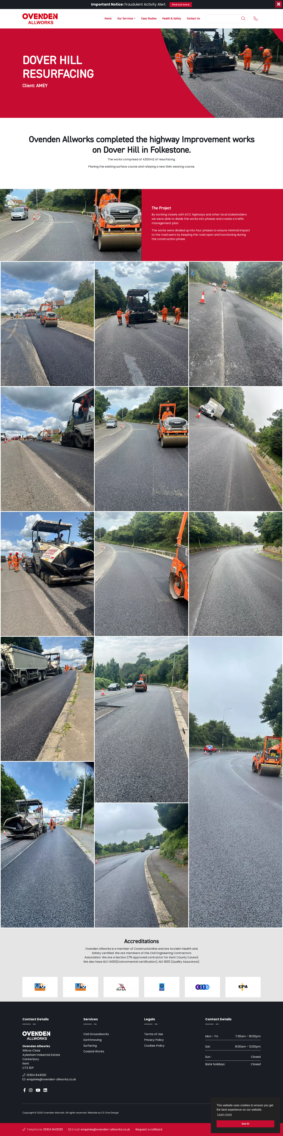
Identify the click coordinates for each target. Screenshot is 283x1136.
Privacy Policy (154, 1040)
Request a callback (148, 1129)
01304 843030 (34, 1075)
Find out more (180, 4)
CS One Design (110, 1112)
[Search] (223, 18)
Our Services (125, 18)
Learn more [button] (224, 1114)
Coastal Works (93, 1051)
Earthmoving (92, 1040)
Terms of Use (153, 1034)
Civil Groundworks (96, 1034)
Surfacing (90, 1046)
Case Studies (148, 18)
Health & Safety (171, 18)
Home (108, 18)
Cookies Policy (154, 1046)
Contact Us (193, 18)
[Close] (278, 4)
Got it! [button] (245, 1123)
